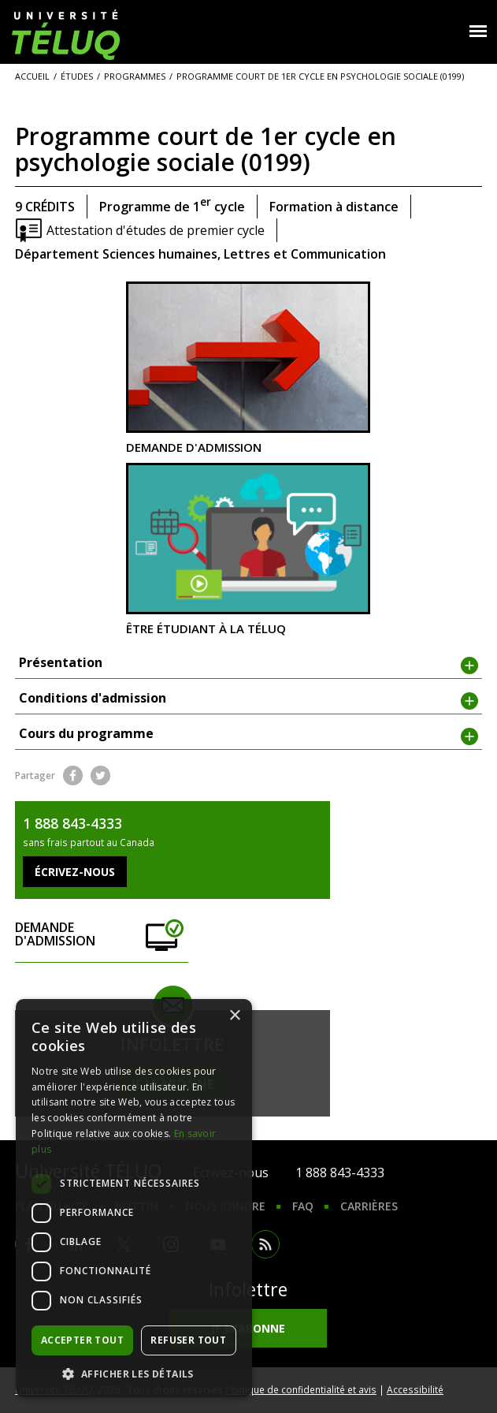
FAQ (302, 1206)
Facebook (73, 775)
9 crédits (45, 206)
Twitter (100, 775)
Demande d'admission (248, 367)
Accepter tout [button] (82, 1340)
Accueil (32, 76)
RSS (265, 1244)
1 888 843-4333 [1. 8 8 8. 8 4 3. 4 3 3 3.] (339, 1172)
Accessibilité (415, 1389)
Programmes (134, 76)
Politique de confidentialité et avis (300, 1389)
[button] (134, 1373)
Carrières (369, 1206)
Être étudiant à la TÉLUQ (248, 549)
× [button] (234, 1016)
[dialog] (134, 1198)
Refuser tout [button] (188, 1340)
